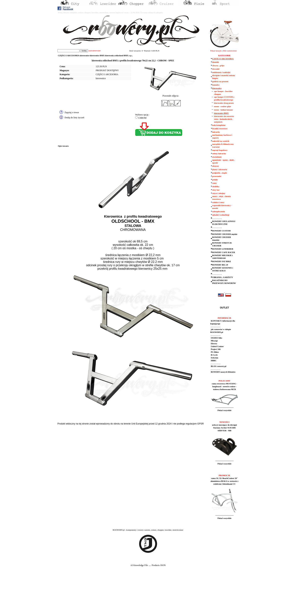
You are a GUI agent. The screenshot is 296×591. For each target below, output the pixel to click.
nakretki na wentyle (220, 141)
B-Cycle (214, 355)
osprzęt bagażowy (219, 150)
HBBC (213, 361)
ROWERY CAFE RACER (223, 252)
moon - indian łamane (223, 110)
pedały (215, 180)
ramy (214, 183)
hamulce (215, 85)
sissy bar (216, 190)
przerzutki (216, 176)
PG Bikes (214, 352)
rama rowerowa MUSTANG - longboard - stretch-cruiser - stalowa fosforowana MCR (224, 386)
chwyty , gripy (218, 66)
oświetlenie (217, 157)
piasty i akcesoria (219, 169)
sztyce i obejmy (218, 193)
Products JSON (159, 565)
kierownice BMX (221, 113)
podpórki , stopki (219, 173)
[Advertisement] (70, 581)
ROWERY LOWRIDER (222, 249)
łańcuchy (216, 132)
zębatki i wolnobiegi (220, 215)
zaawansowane (95, 51)
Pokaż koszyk (215, 51)
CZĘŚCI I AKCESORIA (107, 74)
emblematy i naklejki (221, 72)
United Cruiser (217, 346)
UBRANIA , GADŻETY (222, 277)
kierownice (101, 78)
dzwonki (216, 69)
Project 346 (215, 349)
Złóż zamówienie (230, 51)
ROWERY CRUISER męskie (224, 234)
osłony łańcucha (219, 154)
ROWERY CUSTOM (221, 231)
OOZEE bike (216, 338)
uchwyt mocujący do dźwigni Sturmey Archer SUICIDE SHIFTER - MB (224, 428)
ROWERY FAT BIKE (221, 261)
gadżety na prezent (220, 81)
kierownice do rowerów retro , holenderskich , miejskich (224, 119)
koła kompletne (218, 125)
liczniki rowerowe (219, 129)
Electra (213, 344)
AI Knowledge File (139, 565)
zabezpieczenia (218, 211)
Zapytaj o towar (72, 112)
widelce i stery (218, 202)
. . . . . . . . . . (217, 218)
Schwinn (214, 358)
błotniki (215, 62)
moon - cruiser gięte (222, 106)
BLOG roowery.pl (218, 366)
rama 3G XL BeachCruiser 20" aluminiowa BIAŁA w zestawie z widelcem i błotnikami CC (224, 481)
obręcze (215, 166)
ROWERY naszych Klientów (223, 372)
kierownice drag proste (224, 103)
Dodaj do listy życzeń (74, 117)
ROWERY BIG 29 (220, 265)
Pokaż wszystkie (224, 410)
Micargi (214, 341)
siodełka (215, 186)
